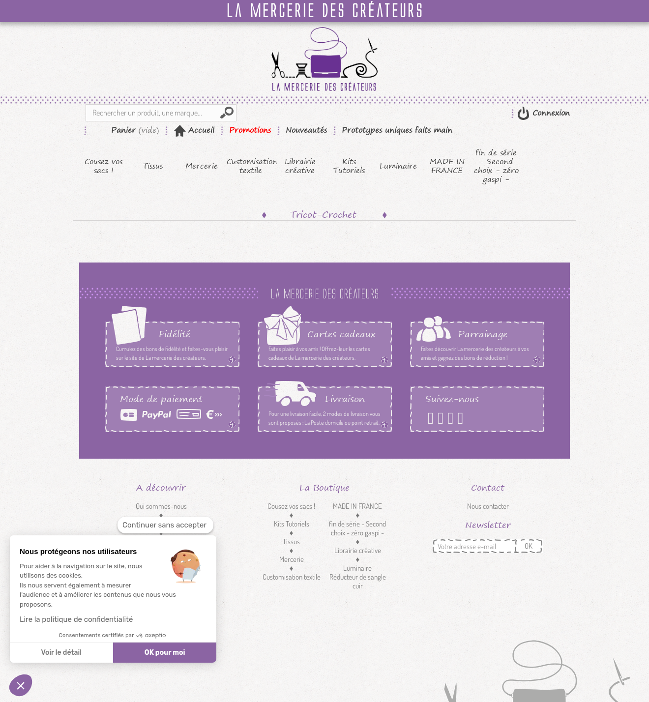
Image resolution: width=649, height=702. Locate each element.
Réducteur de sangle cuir (357, 581)
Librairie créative (300, 166)
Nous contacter (488, 506)
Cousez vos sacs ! (103, 166)
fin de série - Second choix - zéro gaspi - (496, 166)
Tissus (153, 166)
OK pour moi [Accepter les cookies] (165, 652)
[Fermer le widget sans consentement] (165, 525)
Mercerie (201, 166)
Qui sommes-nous (161, 506)
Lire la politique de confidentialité (76, 619)
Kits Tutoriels (349, 166)
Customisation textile (251, 166)
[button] (20, 685)
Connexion (550, 112)
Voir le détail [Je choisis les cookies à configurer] (61, 652)
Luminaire (398, 166)
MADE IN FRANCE (447, 166)
